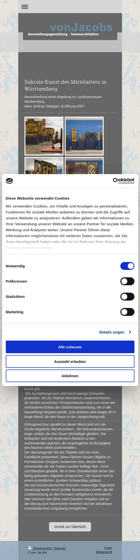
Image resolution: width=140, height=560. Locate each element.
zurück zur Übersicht (70, 527)
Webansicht (104, 552)
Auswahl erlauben (70, 361)
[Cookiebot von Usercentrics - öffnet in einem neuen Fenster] (112, 181)
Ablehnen (69, 376)
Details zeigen (111, 332)
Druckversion (40, 548)
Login (108, 548)
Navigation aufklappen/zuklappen (70, 6)
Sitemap (59, 548)
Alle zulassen (70, 347)
